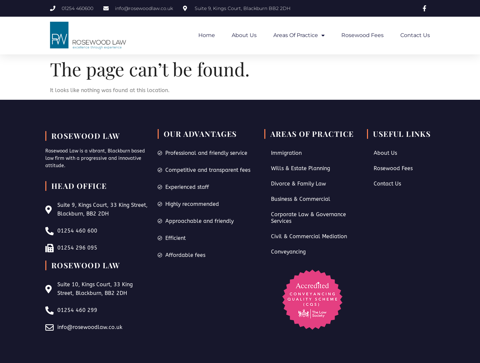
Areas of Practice (299, 35)
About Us (244, 35)
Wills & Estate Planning (300, 168)
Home (206, 35)
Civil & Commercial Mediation (309, 236)
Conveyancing (288, 252)
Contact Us (415, 35)
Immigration (286, 153)
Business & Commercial (300, 199)
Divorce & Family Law (298, 183)
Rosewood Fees (362, 35)
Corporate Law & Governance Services (308, 217)
